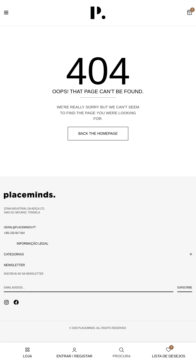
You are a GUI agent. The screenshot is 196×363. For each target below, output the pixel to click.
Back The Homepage (98, 133)
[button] (189, 13)
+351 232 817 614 (14, 233)
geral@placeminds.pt (20, 227)
